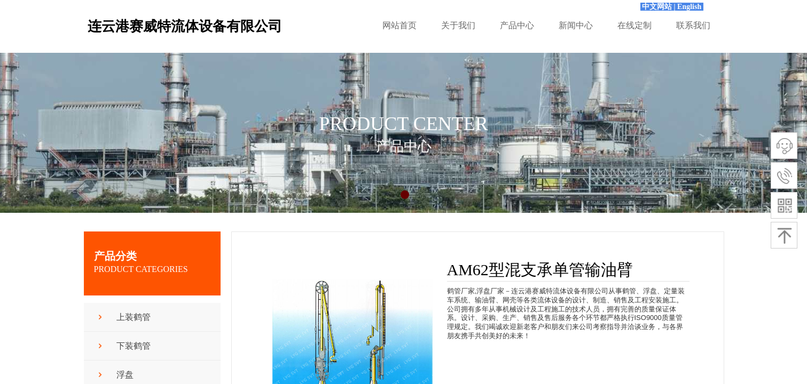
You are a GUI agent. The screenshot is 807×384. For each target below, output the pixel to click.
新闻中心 (576, 25)
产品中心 (517, 25)
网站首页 (399, 25)
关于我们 (458, 25)
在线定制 (634, 25)
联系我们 (693, 25)
